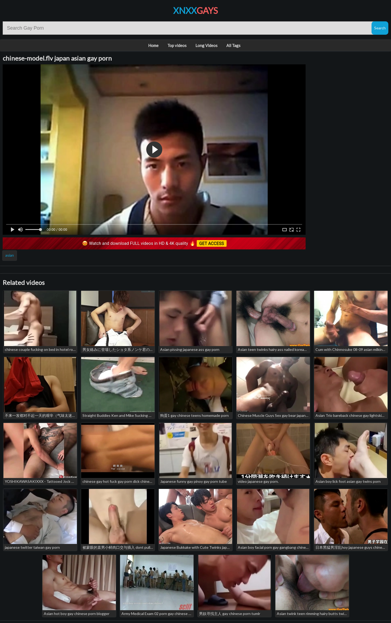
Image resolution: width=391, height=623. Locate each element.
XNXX (195, 10)
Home (153, 45)
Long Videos (206, 45)
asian (9, 255)
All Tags (233, 45)
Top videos (177, 45)
